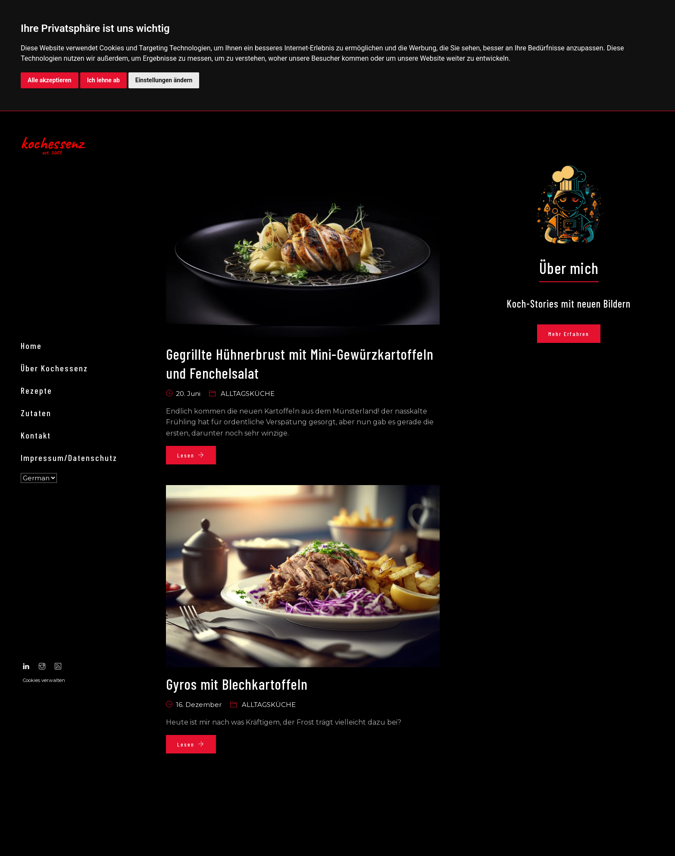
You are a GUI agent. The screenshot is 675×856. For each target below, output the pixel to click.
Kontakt (41, 560)
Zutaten (41, 537)
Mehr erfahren (574, 336)
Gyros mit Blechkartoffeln (246, 686)
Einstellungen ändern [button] (164, 80)
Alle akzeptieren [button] (50, 80)
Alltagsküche (253, 396)
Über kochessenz (59, 493)
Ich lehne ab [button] (103, 80)
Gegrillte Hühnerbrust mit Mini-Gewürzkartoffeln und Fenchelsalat (273, 365)
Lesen (196, 457)
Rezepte (41, 515)
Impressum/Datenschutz (74, 582)
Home (36, 470)
